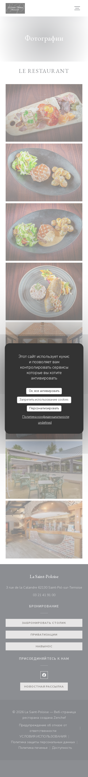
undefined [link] (45, 423)
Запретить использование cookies (44, 400)
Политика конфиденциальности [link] (45, 417)
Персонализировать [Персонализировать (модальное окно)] (44, 408)
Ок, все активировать (44, 391)
